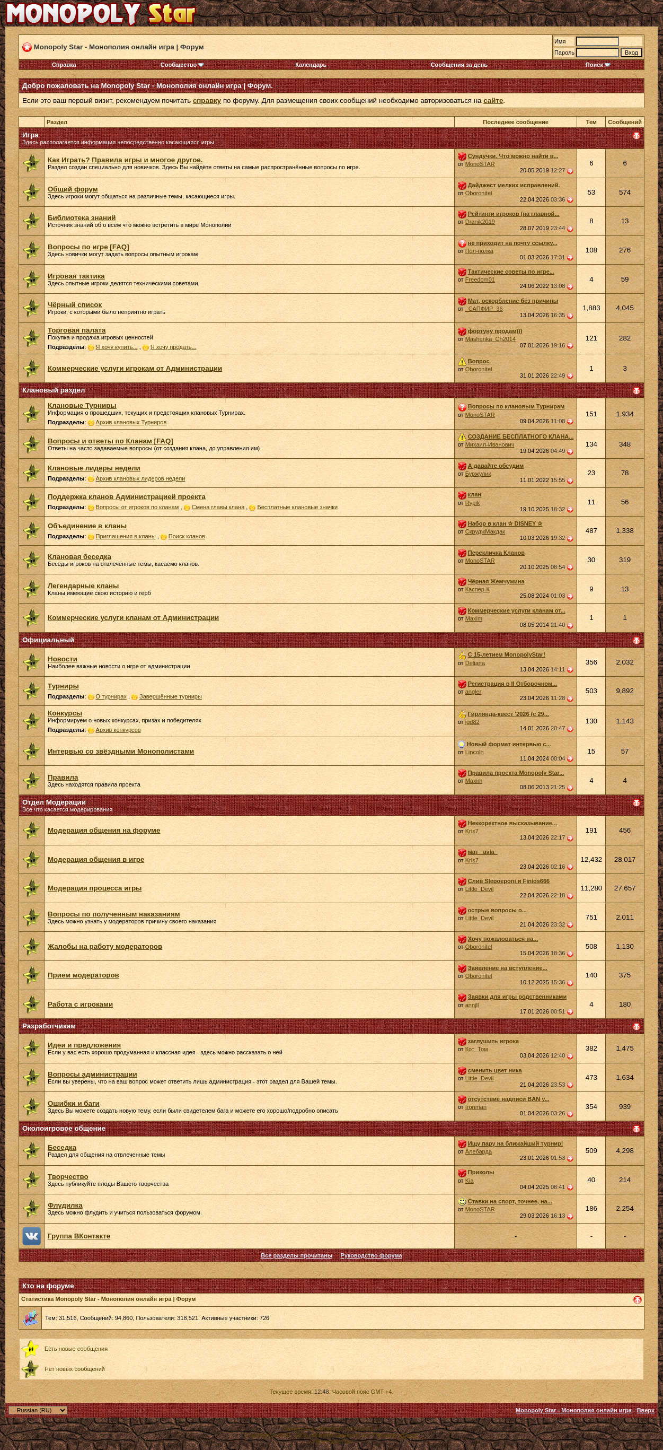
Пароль (564, 52)
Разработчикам (49, 1026)
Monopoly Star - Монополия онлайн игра (574, 1410)
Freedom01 (480, 279)
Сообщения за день (459, 65)
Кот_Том (476, 1049)
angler (473, 691)
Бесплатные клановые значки (298, 507)
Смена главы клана (218, 507)
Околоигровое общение (63, 1128)
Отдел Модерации (54, 802)
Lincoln (474, 752)
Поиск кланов (187, 536)
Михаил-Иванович (490, 444)
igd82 (472, 722)
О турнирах (111, 696)
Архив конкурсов (118, 730)
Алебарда (478, 1151)
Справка (64, 65)
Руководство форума (371, 1255)
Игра (30, 135)
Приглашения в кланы (126, 536)
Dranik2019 (480, 222)
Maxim (473, 618)
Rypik (472, 503)
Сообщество (182, 65)
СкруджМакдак (485, 531)
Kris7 (472, 831)
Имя (559, 41)
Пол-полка (479, 251)
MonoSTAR (480, 164)
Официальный (48, 640)
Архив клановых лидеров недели (140, 478)
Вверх (646, 1410)
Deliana (475, 663)
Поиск (598, 65)
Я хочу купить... (117, 347)
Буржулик (478, 473)
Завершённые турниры (170, 696)
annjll (472, 1005)
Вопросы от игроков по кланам (137, 507)
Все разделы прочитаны (296, 1255)
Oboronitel (478, 193)
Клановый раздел (53, 390)
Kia (469, 1180)
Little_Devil (479, 889)
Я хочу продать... (174, 347)
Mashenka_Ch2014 (490, 339)
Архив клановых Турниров (131, 422)
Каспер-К (477, 589)
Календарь (310, 65)
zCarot (408, 1435)
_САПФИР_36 (484, 308)
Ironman (476, 1107)
